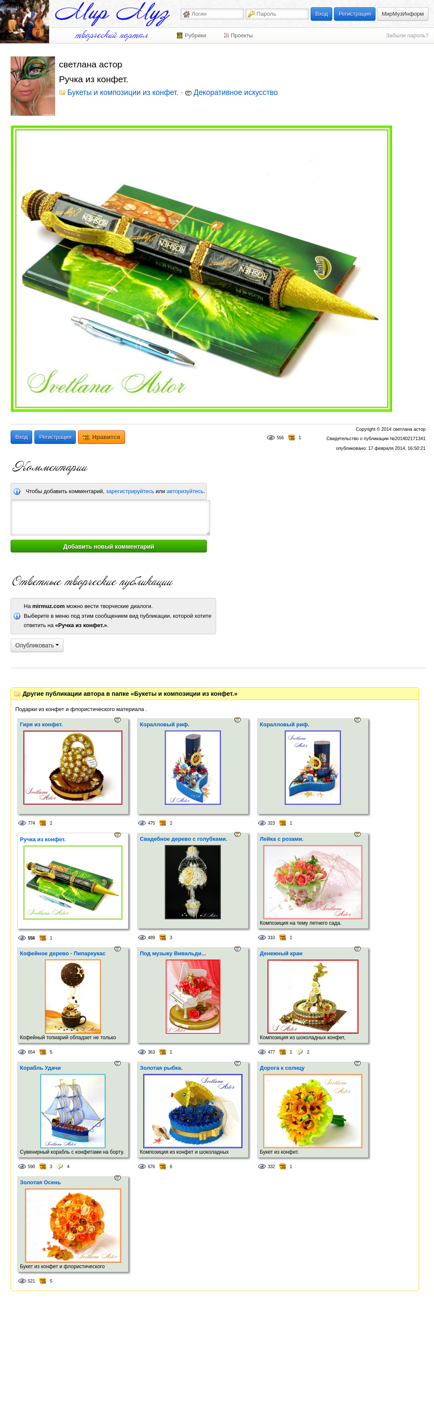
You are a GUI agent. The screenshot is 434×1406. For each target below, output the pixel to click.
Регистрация (355, 14)
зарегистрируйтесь (130, 491)
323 (271, 823)
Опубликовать (37, 645)
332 (271, 1166)
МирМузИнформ (403, 14)
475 (151, 823)
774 (31, 823)
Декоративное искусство (236, 93)
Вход (321, 14)
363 (151, 1052)
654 (31, 1052)
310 (271, 937)
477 (271, 1052)
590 (31, 1166)
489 (151, 937)
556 (280, 437)
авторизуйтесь (185, 491)
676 (151, 1166)
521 (31, 1281)
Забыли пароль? (407, 35)
